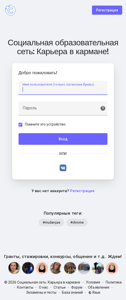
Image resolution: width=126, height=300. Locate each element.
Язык (94, 292)
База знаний (72, 292)
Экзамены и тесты (41, 292)
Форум (76, 287)
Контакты (25, 287)
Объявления (98, 287)
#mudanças (51, 223)
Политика (114, 282)
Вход (63, 139)
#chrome (77, 223)
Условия (93, 282)
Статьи (60, 287)
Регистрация (107, 10)
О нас (43, 287)
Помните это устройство (45, 124)
